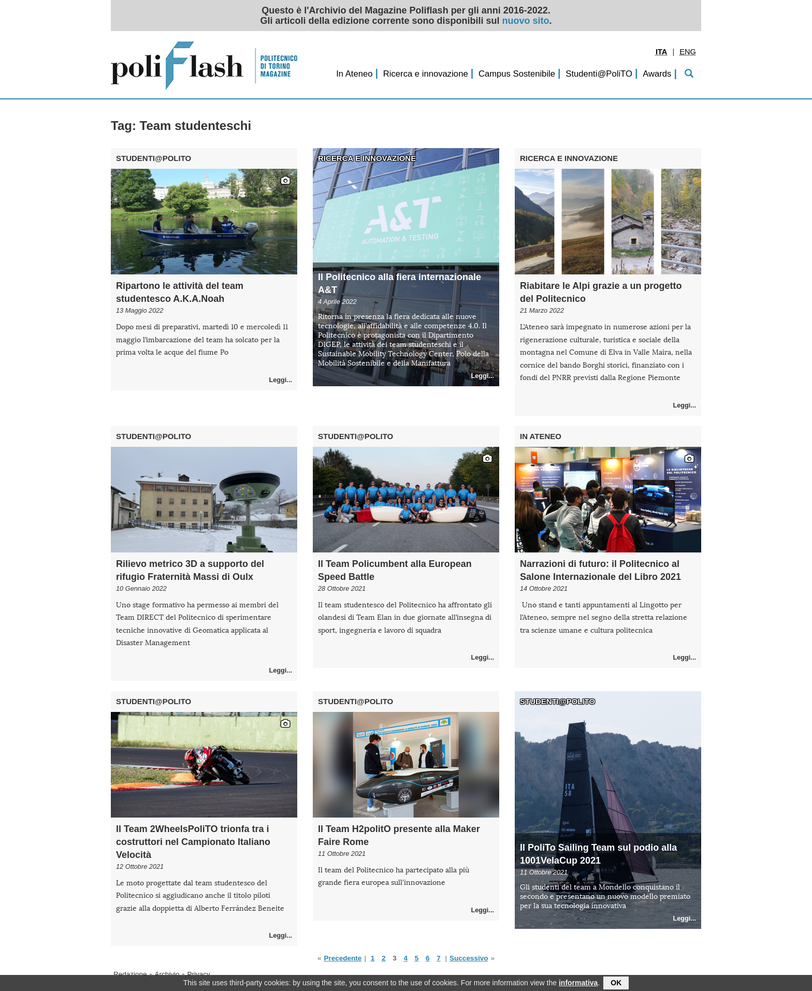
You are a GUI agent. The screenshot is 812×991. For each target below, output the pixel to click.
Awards (657, 74)
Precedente (343, 958)
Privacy (198, 974)
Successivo (469, 958)
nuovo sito (525, 21)
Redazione (130, 974)
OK (616, 984)
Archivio (167, 974)
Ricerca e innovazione (425, 74)
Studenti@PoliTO (599, 74)
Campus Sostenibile (517, 74)
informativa (578, 984)
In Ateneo (354, 74)
